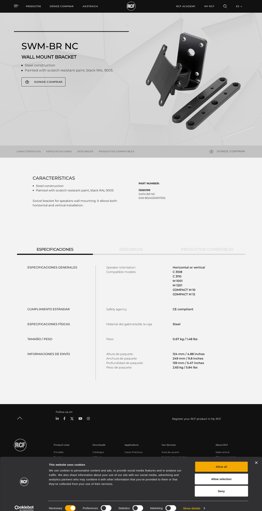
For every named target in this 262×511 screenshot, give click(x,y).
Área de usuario (170, 452)
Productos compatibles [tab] (207, 249)
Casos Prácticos (133, 452)
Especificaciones (59, 151)
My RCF (209, 6)
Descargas (85, 151)
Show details (191, 503)
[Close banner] (256, 458)
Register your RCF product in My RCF (196, 419)
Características (29, 151)
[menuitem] (61, 6)
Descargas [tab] (131, 249)
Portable (58, 452)
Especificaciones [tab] (55, 249)
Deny (221, 486)
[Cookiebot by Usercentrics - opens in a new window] (24, 504)
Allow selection (221, 474)
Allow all (221, 462)
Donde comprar (48, 82)
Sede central (222, 452)
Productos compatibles (116, 151)
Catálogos (98, 452)
